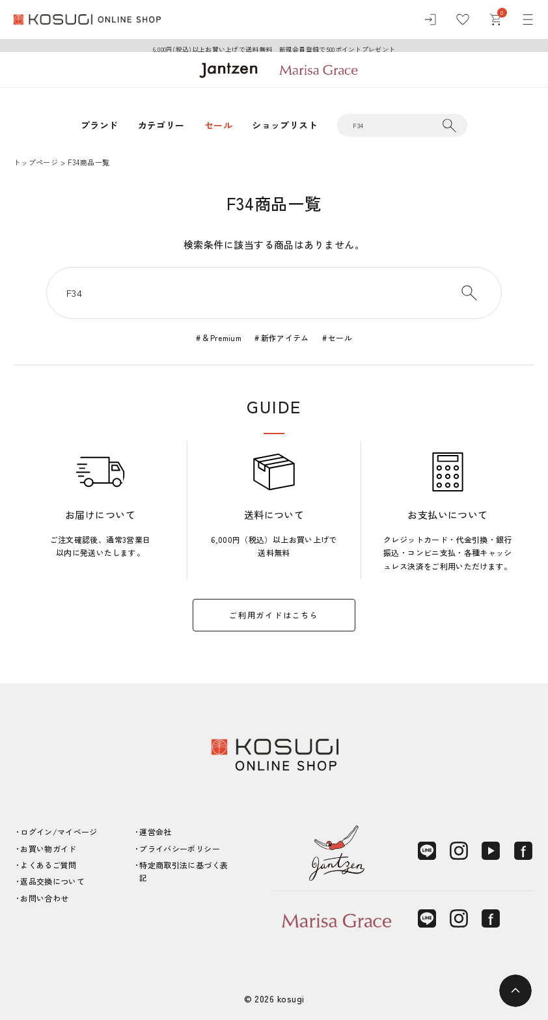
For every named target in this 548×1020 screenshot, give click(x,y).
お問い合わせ (44, 897)
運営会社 (155, 831)
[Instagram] (459, 851)
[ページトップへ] (515, 990)
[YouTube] (491, 851)
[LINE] (427, 851)
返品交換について (52, 881)
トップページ (36, 162)
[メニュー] (527, 19)
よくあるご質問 (48, 864)
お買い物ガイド (48, 848)
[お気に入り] (462, 19)
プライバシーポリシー (179, 848)
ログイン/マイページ (59, 831)
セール (218, 124)
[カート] (495, 19)
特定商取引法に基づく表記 (183, 871)
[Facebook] (523, 851)
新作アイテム (285, 337)
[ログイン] (430, 19)
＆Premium (221, 337)
